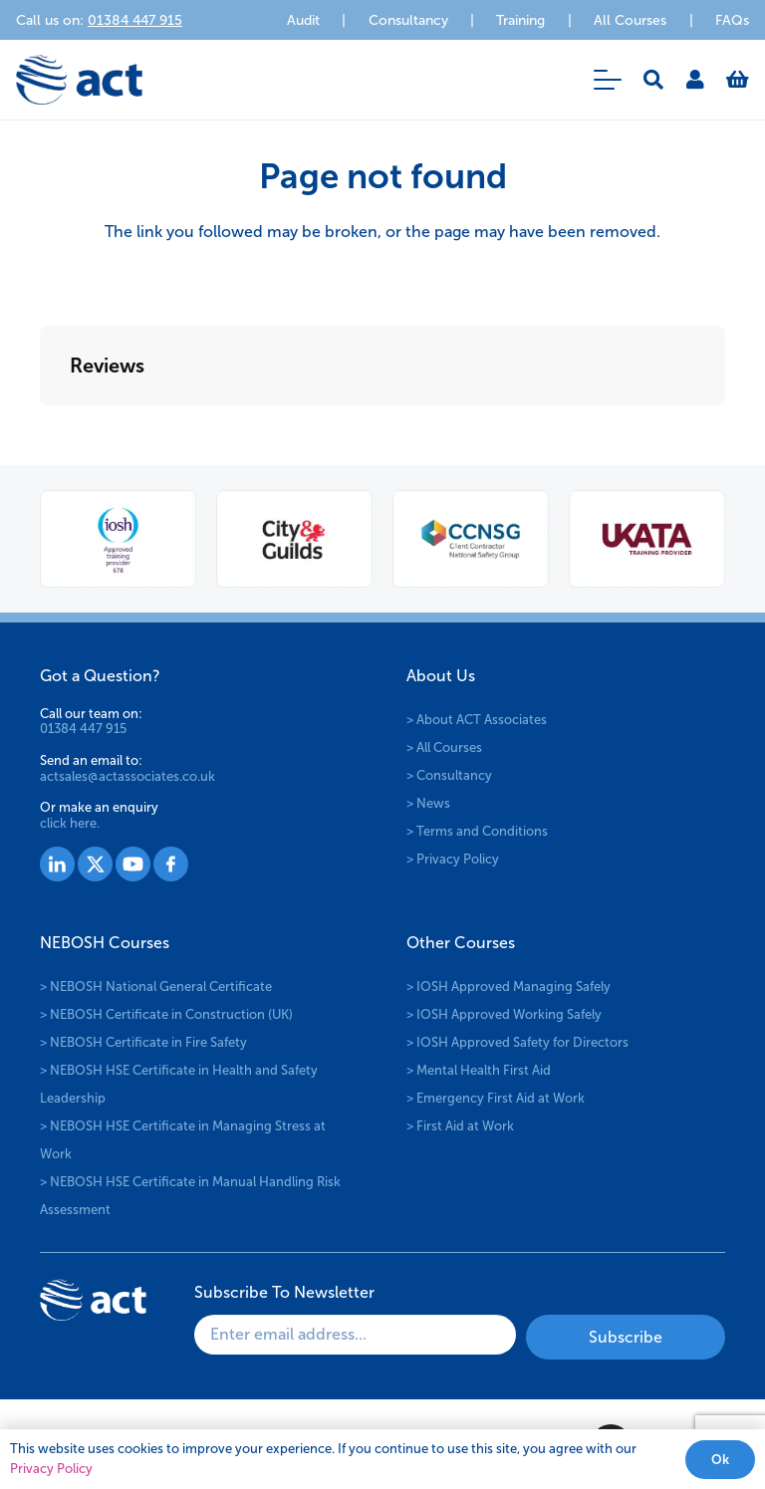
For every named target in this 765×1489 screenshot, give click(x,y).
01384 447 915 (83, 728)
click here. (70, 823)
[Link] (695, 80)
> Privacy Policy (452, 859)
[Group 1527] (57, 864)
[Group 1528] (95, 864)
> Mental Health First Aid (478, 1070)
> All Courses (444, 747)
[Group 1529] (133, 864)
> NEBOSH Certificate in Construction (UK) (166, 1014)
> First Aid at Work (460, 1125)
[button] (608, 80)
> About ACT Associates (476, 719)
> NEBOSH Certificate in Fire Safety (143, 1042)
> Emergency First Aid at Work (495, 1098)
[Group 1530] (170, 864)
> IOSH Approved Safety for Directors (517, 1042)
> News (428, 803)
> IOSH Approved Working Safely (504, 1014)
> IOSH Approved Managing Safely (508, 986)
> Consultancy (449, 775)
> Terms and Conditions (477, 831)
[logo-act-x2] (79, 80)
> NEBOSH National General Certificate (156, 986)
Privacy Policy (51, 1468)
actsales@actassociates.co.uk (127, 776)
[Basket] (737, 80)
